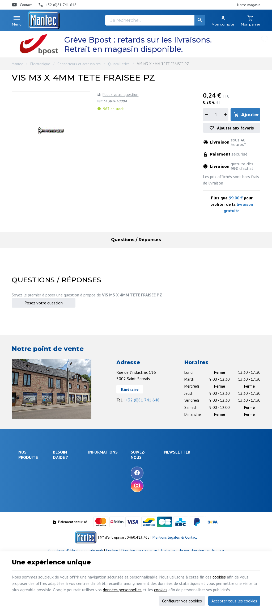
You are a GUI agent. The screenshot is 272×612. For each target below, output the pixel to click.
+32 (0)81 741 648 (143, 400)
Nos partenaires (132, 491)
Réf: (99, 101)
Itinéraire (130, 389)
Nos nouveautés (132, 477)
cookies (219, 577)
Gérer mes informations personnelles (74, 528)
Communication (30, 516)
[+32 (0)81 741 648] (57, 5)
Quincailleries (119, 64)
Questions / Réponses (136, 239)
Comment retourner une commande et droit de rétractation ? (74, 488)
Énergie (24, 475)
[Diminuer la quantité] (206, 114)
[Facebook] (168, 473)
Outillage (25, 502)
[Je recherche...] (155, 20)
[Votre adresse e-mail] (222, 467)
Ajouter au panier (250, 114)
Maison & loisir (30, 523)
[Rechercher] (199, 20)
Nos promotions (132, 469)
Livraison (62, 475)
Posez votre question (120, 94)
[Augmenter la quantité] (225, 114)
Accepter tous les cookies (234, 600)
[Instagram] (168, 485)
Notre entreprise (133, 462)
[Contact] (21, 5)
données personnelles (122, 589)
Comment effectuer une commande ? (74, 465)
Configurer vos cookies (182, 600)
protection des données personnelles (217, 494)
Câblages (25, 509)
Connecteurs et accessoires (79, 64)
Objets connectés (26, 492)
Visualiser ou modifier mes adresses (76, 516)
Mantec (17, 64)
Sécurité (24, 482)
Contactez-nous (132, 484)
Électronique (40, 64)
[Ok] (247, 467)
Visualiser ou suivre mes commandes (74, 503)
